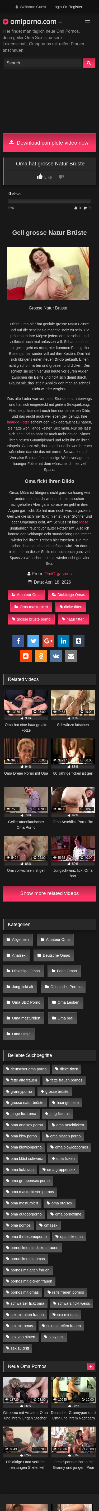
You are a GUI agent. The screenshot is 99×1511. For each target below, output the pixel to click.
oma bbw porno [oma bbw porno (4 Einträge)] (24, 1136)
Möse (83, 522)
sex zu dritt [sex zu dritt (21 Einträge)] (20, 1348)
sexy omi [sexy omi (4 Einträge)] (56, 1337)
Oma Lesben (68, 1002)
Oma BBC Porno (26, 1002)
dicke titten (71, 607)
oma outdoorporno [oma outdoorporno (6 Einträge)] (26, 1214)
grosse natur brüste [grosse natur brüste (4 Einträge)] (27, 1102)
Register (75, 7)
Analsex (19, 955)
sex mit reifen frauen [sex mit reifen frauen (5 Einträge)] (63, 1326)
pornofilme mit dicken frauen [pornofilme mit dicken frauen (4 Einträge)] (34, 1248)
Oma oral (65, 1018)
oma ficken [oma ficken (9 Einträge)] (65, 1158)
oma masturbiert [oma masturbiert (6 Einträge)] (24, 1203)
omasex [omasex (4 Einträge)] (50, 1225)
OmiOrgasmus (58, 573)
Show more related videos (49, 893)
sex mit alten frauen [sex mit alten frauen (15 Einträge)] (27, 1315)
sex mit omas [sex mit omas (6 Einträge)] (22, 1326)
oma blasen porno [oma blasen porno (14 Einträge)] (65, 1136)
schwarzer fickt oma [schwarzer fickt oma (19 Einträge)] (27, 1303)
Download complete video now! (49, 143)
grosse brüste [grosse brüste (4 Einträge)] (56, 1091)
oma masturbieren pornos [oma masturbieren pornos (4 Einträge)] (32, 1192)
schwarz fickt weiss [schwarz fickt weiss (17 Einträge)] (74, 1303)
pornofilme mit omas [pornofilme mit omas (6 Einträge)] (28, 1259)
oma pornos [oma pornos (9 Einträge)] (21, 1225)
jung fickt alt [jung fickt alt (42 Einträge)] (60, 1114)
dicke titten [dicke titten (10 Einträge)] (69, 1069)
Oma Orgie (21, 1034)
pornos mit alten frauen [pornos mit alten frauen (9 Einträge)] (30, 1270)
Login (57, 7)
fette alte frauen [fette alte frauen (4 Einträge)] (24, 1080)
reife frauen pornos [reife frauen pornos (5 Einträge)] (68, 1292)
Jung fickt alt (22, 987)
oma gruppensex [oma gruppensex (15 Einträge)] (61, 1169)
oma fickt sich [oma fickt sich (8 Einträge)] (22, 1169)
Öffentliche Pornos (66, 987)
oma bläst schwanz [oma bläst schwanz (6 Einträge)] (27, 1158)
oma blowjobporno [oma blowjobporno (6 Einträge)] (26, 1147)
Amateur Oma (26, 595)
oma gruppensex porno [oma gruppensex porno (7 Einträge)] (30, 1181)
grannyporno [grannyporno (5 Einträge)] (21, 1091)
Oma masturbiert (31, 607)
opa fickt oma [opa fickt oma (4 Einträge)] (71, 1236)
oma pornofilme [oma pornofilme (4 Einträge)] (68, 1214)
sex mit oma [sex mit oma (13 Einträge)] (67, 1315)
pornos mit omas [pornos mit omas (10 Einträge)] (25, 1292)
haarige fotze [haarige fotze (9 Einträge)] (68, 1102)
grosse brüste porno (31, 619)
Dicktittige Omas (68, 595)
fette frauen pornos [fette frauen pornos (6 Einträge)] (66, 1080)
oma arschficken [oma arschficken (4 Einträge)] (70, 1125)
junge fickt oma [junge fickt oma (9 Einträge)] (23, 1114)
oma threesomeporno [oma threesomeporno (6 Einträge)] (29, 1236)
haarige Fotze (18, 422)
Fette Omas (67, 971)
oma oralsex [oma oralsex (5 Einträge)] (61, 1203)
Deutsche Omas (56, 955)
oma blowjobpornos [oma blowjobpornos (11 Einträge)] (71, 1147)
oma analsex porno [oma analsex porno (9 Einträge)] (27, 1125)
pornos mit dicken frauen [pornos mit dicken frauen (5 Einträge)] (31, 1281)
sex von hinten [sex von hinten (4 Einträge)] (23, 1337)
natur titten (73, 619)
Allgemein (20, 939)
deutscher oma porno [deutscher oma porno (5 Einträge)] (28, 1069)
